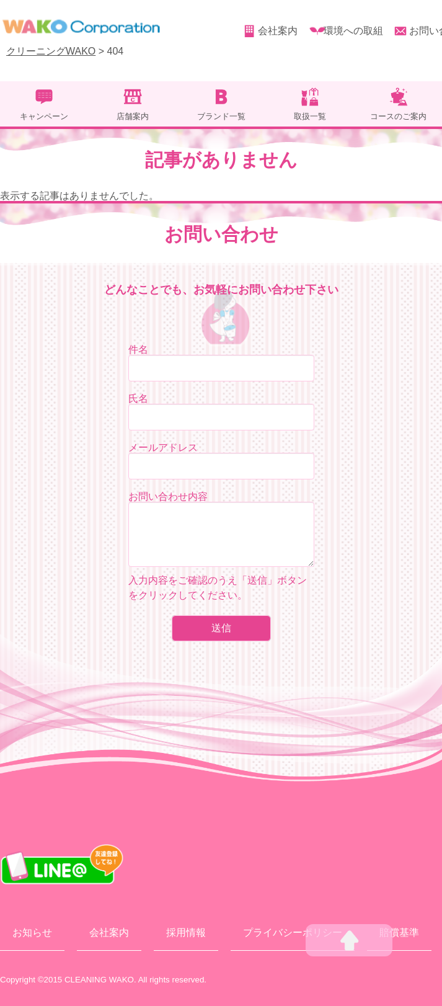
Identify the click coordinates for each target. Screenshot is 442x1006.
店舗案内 (133, 116)
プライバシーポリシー (292, 932)
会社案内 (278, 30)
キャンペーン (44, 116)
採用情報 (186, 932)
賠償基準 (399, 932)
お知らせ (32, 932)
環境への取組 (353, 30)
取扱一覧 (310, 116)
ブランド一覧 (221, 116)
